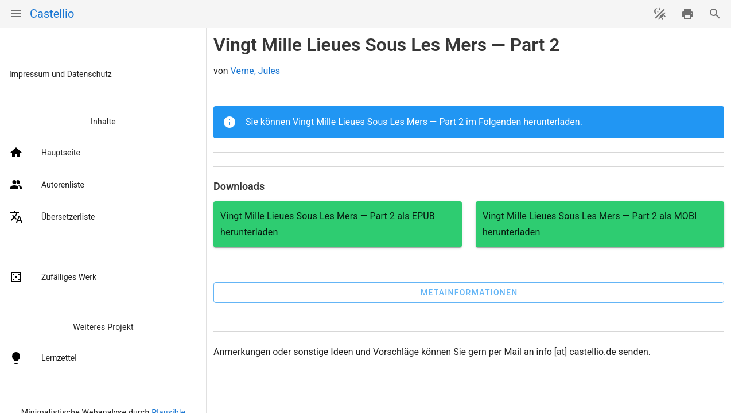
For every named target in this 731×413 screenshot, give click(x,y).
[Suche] (715, 14)
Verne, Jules (255, 70)
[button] (468, 292)
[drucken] (687, 14)
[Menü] (16, 14)
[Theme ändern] (660, 14)
